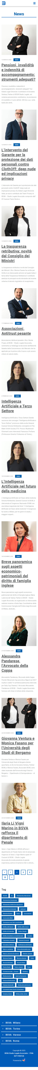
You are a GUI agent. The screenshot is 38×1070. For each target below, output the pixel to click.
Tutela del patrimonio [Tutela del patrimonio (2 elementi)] (24, 985)
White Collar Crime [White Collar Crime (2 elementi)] (21, 994)
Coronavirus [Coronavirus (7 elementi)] (27, 913)
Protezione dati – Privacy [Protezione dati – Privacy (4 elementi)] (10, 971)
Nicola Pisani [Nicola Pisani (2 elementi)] (21, 962)
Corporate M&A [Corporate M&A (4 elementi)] (8, 918)
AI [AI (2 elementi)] (12, 895)
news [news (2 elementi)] (32, 958)
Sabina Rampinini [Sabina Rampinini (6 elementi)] (21, 976)
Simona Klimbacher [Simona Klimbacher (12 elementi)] (9, 980)
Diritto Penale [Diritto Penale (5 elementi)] (22, 931)
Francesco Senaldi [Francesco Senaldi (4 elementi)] (9, 940)
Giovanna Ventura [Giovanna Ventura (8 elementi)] (8, 944)
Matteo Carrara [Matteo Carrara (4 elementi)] (27, 953)
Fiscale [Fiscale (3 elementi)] (29, 936)
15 (5, 877)
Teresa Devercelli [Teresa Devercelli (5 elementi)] (8, 985)
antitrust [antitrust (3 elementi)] (23, 909)
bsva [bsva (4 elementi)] (18, 913)
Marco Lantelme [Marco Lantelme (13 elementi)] (8, 949)
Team (19, 818)
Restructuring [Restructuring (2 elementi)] (7, 976)
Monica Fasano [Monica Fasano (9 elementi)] (8, 958)
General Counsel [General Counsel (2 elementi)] (24, 940)
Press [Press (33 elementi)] (29, 967)
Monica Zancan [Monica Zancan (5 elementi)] (21, 958)
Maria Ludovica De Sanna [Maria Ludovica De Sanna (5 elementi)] (11, 953)
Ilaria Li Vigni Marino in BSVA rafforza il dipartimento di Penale (15, 832)
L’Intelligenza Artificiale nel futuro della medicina (19, 486)
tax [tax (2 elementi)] (20, 980)
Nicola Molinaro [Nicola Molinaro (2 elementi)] (8, 962)
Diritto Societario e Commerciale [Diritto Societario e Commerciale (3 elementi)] (13, 936)
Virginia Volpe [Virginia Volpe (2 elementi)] (7, 994)
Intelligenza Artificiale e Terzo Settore (17, 406)
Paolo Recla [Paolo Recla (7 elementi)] (6, 967)
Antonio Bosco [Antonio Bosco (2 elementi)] (7, 913)
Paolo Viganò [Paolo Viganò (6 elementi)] (19, 967)
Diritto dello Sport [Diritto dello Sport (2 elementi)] (23, 927)
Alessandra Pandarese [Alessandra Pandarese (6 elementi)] (10, 900)
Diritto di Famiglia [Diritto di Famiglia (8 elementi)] (8, 931)
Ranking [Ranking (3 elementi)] (25, 971)
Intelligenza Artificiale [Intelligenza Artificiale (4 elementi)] (25, 944)
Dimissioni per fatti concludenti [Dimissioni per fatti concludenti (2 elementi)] (12, 922)
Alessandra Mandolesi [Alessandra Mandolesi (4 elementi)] (24, 895)
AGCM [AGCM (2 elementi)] (5, 895)
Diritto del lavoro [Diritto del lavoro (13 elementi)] (8, 927)
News (17, 59)
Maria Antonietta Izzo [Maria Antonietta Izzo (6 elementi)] (24, 949)
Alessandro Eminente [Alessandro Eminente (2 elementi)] (9, 909)
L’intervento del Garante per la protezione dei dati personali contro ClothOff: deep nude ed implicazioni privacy (19, 164)
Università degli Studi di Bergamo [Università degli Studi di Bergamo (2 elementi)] (13, 989)
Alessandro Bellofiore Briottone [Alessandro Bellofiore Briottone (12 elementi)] (13, 904)
